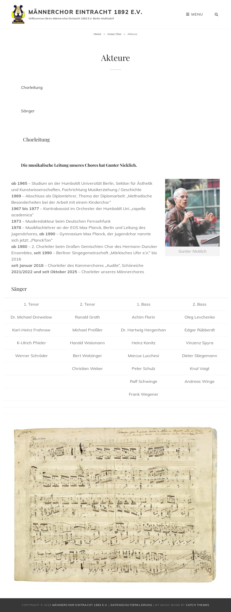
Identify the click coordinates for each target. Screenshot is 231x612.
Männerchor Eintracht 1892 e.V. (85, 12)
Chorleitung (32, 87)
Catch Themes (197, 605)
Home (97, 34)
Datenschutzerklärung (131, 605)
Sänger (28, 110)
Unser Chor (114, 34)
